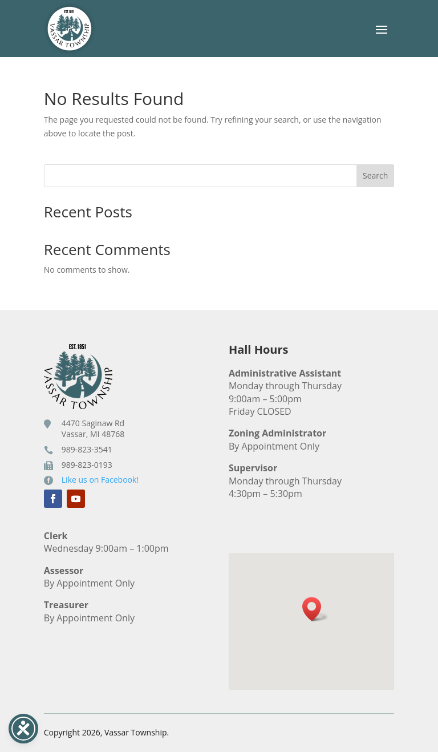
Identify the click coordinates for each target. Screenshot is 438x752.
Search (375, 175)
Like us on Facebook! (100, 479)
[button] (315, 609)
